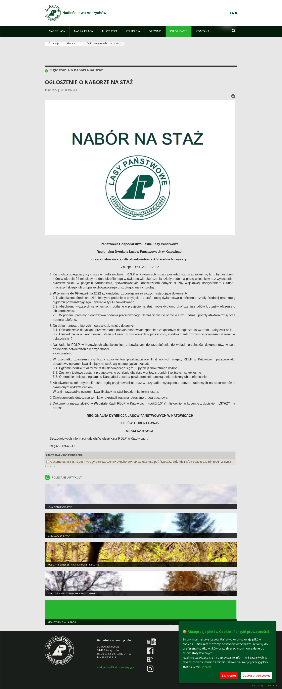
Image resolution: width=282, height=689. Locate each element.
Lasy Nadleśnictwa (60, 507)
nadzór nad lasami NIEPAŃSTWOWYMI (71, 593)
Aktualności (73, 43)
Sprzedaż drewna (59, 535)
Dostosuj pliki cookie (256, 675)
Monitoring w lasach (62, 622)
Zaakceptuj (229, 675)
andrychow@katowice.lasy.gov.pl (117, 667)
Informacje (53, 43)
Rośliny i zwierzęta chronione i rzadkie (73, 564)
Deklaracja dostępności (265, 685)
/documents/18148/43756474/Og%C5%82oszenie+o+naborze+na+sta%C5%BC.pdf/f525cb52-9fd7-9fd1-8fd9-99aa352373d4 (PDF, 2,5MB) (140, 461)
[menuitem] (57, 31)
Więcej (206, 666)
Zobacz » (50, 466)
